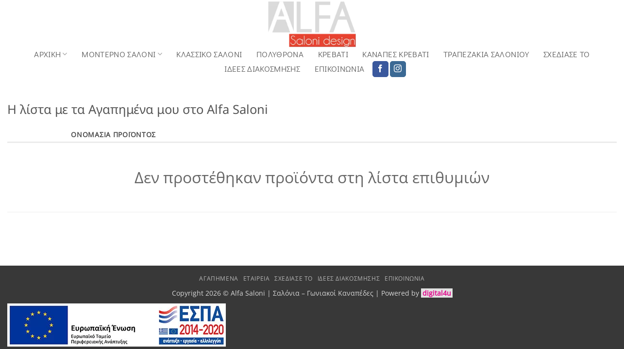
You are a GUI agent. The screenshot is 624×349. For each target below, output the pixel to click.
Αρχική (50, 54)
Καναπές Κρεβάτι (395, 54)
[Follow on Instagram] (398, 69)
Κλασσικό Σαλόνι (209, 54)
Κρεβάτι (333, 54)
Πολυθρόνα (280, 54)
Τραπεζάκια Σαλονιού (486, 54)
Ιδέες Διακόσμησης (262, 69)
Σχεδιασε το (566, 54)
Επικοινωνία (340, 69)
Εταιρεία (256, 278)
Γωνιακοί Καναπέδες (340, 293)
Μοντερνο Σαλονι (122, 54)
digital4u (436, 293)
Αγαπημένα (218, 278)
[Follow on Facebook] (380, 69)
